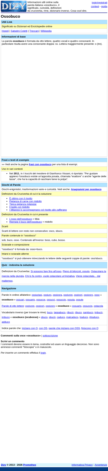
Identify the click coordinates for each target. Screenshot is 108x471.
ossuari (20, 299)
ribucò (70, 312)
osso (96, 294)
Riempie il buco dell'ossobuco (25, 221)
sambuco (88, 312)
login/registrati (99, 2)
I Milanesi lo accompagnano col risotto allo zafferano (38, 209)
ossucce (40, 299)
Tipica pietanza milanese (23, 204)
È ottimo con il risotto (20, 198)
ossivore (68, 294)
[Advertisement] (54, 433)
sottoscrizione (50, 335)
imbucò (98, 312)
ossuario (30, 299)
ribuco (78, 312)
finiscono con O (89, 328)
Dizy (3, 464)
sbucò (52, 317)
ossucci (51, 299)
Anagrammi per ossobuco (86, 189)
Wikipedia (46, 30)
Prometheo (29, 464)
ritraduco (94, 317)
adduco (6, 321)
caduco (61, 317)
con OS (43, 328)
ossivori (78, 294)
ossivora (57, 294)
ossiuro (47, 294)
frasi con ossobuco (40, 164)
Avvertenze (101, 464)
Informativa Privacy (82, 464)
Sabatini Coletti (19, 30)
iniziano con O (30, 328)
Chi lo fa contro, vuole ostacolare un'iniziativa (50, 276)
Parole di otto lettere (13, 305)
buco (49, 312)
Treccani (34, 30)
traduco (84, 317)
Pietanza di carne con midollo (25, 201)
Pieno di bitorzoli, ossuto (76, 271)
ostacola (98, 305)
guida (104, 6)
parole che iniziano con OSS (64, 328)
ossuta (71, 299)
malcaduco (72, 317)
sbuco (44, 317)
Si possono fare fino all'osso (46, 271)
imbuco (6, 317)
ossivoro (88, 294)
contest (95, 6)
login (43, 352)
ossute (79, 299)
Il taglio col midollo (19, 207)
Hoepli (5, 30)
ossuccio (61, 299)
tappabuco (60, 312)
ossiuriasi (37, 294)
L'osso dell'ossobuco (20, 219)
